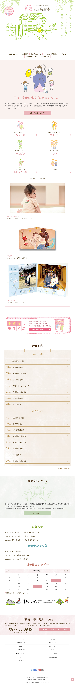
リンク (20, 657)
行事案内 (25, 54)
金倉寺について (36, 54)
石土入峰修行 (13, 551)
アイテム (63, 54)
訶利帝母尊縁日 (15, 379)
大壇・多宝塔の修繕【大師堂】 (18, 555)
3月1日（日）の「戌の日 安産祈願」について (23, 532)
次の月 (66, 571)
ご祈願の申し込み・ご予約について (54, 629)
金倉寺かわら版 (21, 642)
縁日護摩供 (13, 404)
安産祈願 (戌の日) (15, 360)
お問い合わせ (44, 56)
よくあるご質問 (53, 653)
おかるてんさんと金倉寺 (37, 113)
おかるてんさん (14, 54)
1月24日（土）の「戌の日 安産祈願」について (23, 536)
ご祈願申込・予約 (32, 56)
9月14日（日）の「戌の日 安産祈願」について (23, 540)
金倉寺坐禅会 (14, 367)
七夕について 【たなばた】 (17, 559)
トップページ (21, 639)
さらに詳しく (37, 513)
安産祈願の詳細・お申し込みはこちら (16, 593)
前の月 (7, 571)
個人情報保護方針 (53, 657)
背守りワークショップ (17, 385)
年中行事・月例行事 (63, 468)
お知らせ (53, 639)
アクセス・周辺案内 (50, 54)
